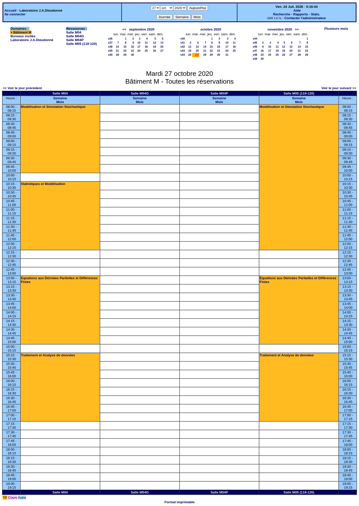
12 (154, 42)
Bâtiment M (22, 32)
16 (132, 46)
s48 (255, 54)
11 (146, 42)
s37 (110, 42)
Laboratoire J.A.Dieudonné (31, 40)
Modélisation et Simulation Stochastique (53, 107)
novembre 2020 (280, 29)
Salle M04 (73, 32)
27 (161, 50)
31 (226, 54)
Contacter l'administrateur (305, 18)
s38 (110, 46)
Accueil (10, 10)
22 (124, 50)
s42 (182, 46)
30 (132, 54)
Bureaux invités (22, 36)
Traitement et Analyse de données (48, 355)
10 (138, 42)
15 (124, 46)
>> (297, 29)
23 (132, 50)
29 (124, 54)
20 (161, 46)
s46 (255, 46)
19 (154, 46)
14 (117, 46)
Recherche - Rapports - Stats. (296, 14)
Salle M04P (75, 40)
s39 (110, 50)
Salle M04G (75, 36)
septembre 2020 (142, 29)
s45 (255, 42)
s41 (182, 42)
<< (124, 29)
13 (161, 42)
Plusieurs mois (336, 28)
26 (154, 50)
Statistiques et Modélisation (43, 184)
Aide (297, 10)
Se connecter (15, 14)
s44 (182, 54)
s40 (110, 54)
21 (117, 50)
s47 (255, 50)
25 (146, 50)
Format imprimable (179, 502)
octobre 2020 (210, 29)
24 (138, 50)
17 (138, 46)
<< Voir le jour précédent (22, 88)
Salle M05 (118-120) (81, 44)
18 (146, 46)
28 (117, 54)
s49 (255, 58)
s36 (110, 38)
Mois (60, 102)
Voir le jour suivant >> (338, 88)
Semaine (60, 98)
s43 (182, 50)
